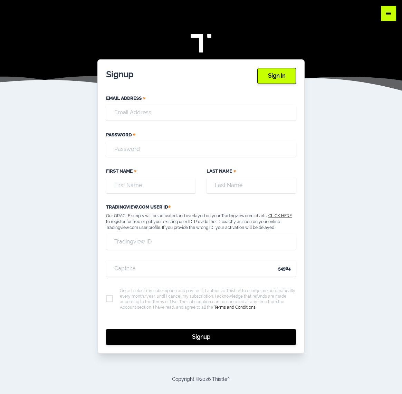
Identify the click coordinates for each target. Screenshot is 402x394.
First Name (121, 171)
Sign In (276, 76)
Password (121, 134)
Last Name (222, 171)
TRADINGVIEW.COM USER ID (138, 207)
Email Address (126, 98)
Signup (201, 337)
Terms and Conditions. (235, 307)
